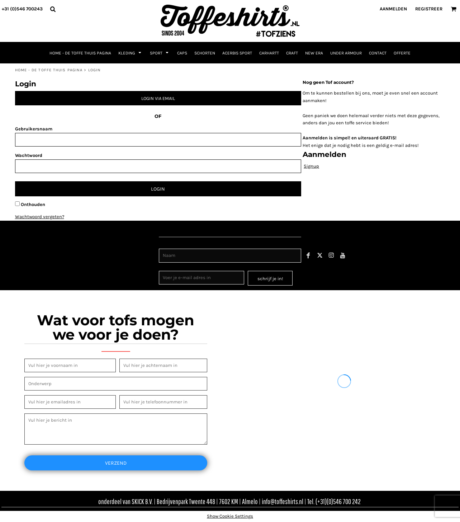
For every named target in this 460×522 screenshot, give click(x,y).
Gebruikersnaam (33, 128)
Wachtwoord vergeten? (39, 216)
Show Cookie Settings (230, 516)
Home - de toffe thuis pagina (49, 70)
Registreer (428, 8)
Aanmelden (393, 8)
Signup (311, 166)
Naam (165, 245)
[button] (53, 9)
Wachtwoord (28, 155)
